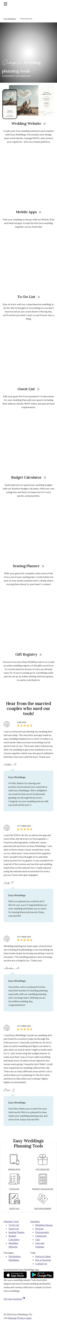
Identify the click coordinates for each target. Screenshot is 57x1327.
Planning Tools (11, 1221)
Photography (42, 1232)
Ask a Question (43, 1259)
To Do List (14, 1225)
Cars (37, 1239)
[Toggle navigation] (5, 3)
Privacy (21, 1317)
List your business (14, 1298)
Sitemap (12, 1317)
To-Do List (28, 297)
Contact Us (41, 1263)
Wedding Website (28, 123)
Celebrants (41, 1235)
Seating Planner (28, 566)
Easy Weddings (10, 18)
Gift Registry (28, 654)
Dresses (39, 1228)
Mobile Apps (28, 212)
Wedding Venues (44, 1225)
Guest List (28, 389)
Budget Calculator (28, 477)
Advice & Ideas (43, 1256)
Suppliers (35, 1221)
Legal (28, 1317)
